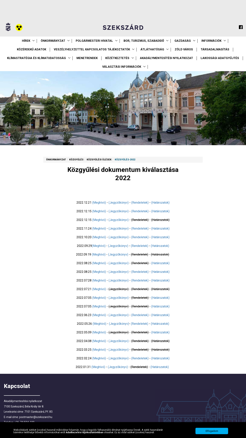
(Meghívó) (99, 202)
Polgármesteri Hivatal (94, 40)
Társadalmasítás (215, 49)
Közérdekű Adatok (31, 49)
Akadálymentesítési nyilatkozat (166, 58)
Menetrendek (87, 58)
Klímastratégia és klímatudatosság (36, 58)
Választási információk (121, 66)
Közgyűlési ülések (99, 159)
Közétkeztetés (117, 58)
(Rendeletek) (140, 202)
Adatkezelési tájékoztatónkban (85, 433)
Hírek (26, 40)
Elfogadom (212, 432)
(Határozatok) (160, 202)
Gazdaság (183, 40)
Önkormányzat (53, 40)
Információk (211, 40)
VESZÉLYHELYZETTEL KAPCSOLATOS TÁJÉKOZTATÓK (92, 49)
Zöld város (184, 49)
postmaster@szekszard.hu (35, 417)
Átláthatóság (152, 49)
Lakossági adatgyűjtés (220, 58)
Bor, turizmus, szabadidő (144, 40)
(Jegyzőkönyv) (119, 202)
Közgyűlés (76, 159)
